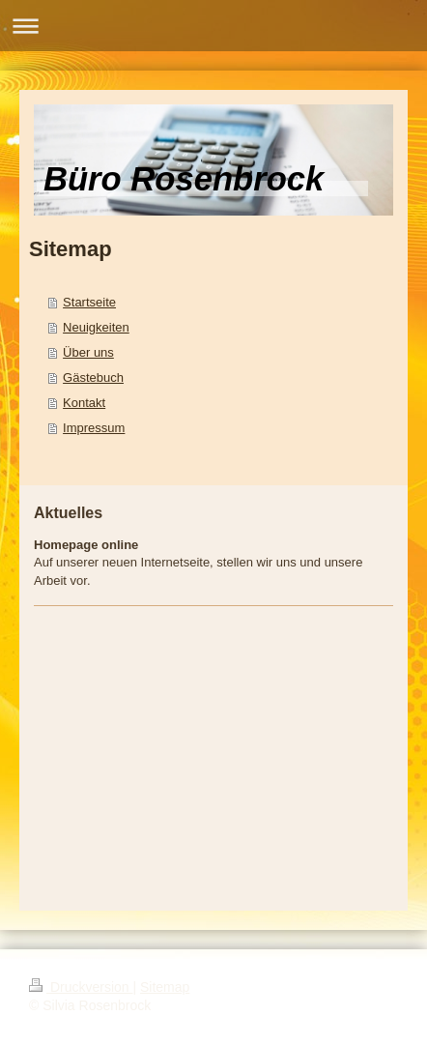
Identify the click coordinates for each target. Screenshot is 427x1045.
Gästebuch (93, 377)
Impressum (94, 428)
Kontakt (84, 402)
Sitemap (164, 987)
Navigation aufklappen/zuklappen (213, 25)
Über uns (88, 352)
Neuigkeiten (96, 327)
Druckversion (80, 987)
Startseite (89, 302)
